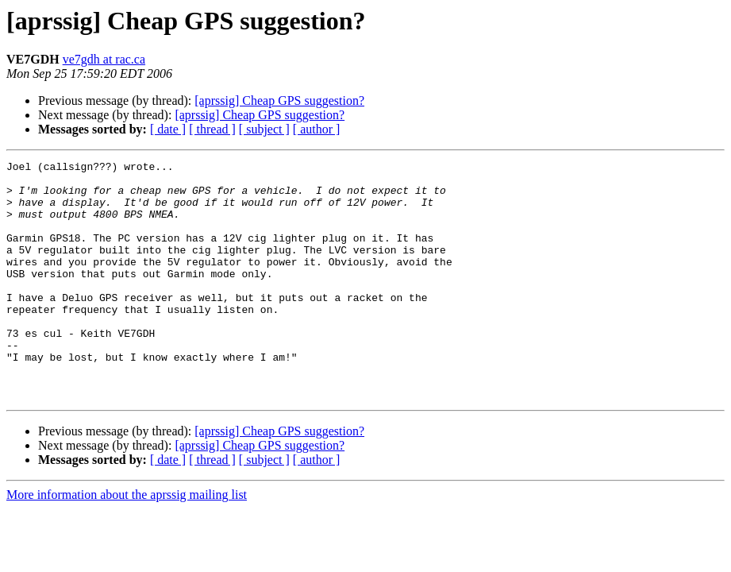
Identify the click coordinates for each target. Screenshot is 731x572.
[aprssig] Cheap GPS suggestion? (279, 100)
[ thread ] (212, 129)
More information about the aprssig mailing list (126, 542)
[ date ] (168, 129)
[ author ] (316, 129)
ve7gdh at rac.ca (104, 59)
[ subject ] (264, 129)
